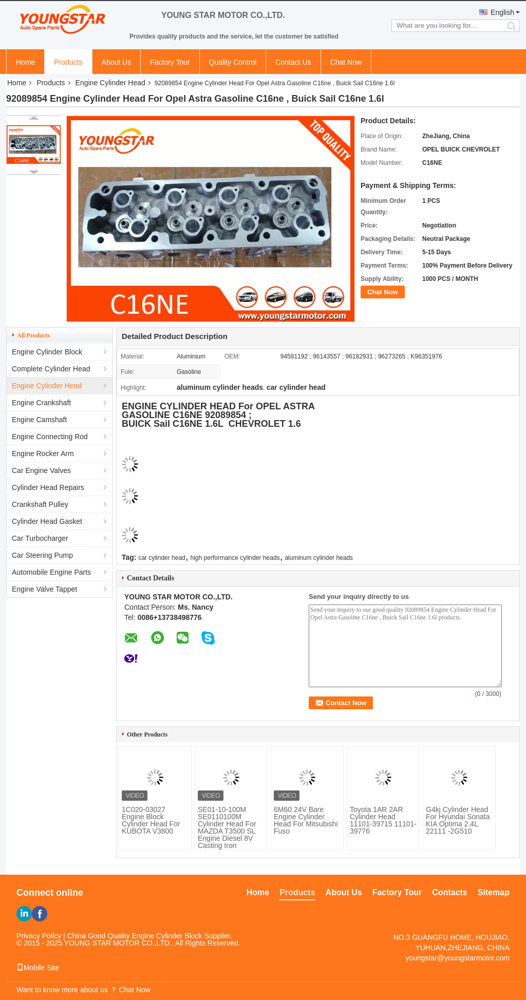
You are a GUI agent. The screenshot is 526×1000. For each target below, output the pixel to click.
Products (68, 62)
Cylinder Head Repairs (48, 487)
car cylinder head (161, 557)
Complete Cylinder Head (51, 369)
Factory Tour (170, 62)
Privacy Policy (38, 936)
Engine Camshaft (39, 420)
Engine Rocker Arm (43, 453)
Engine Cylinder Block (47, 352)
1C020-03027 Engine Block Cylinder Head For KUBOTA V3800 (151, 820)
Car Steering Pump (42, 555)
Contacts (449, 892)
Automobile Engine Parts (51, 572)
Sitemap (494, 892)
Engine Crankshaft (41, 403)
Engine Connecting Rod (50, 436)
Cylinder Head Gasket (47, 521)
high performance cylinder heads (235, 557)
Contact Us (293, 62)
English (502, 12)
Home (25, 62)
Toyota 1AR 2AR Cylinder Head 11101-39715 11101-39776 (383, 820)
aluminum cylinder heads (319, 557)
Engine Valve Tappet (44, 589)
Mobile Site (37, 968)
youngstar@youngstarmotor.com (457, 958)
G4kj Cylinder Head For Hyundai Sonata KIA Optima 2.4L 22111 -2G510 (458, 820)
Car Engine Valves (41, 470)
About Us (117, 62)
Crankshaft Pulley (40, 504)
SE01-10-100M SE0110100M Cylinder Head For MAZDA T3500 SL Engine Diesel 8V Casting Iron (227, 827)
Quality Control (233, 62)
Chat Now (346, 62)
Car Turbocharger (40, 538)
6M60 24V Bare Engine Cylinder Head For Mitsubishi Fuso (306, 820)
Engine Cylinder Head (110, 82)
